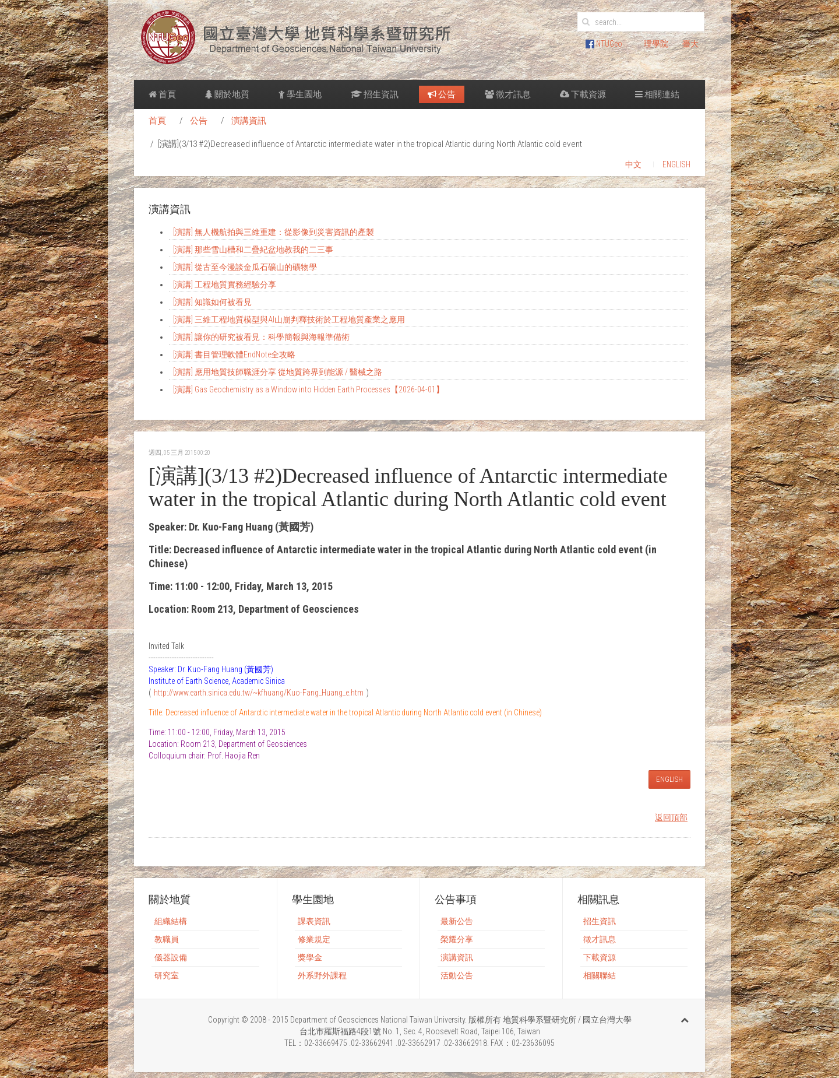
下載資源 (583, 94)
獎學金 (310, 957)
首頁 (162, 94)
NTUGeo (604, 43)
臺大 (690, 43)
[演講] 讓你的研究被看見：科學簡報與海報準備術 (261, 337)
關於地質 (227, 94)
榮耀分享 (456, 939)
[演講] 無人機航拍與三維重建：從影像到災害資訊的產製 (273, 232)
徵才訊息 (508, 94)
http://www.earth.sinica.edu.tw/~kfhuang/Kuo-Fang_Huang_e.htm (259, 692)
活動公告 (456, 975)
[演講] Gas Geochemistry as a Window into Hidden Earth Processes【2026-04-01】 (308, 389)
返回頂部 (671, 817)
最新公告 (456, 921)
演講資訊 (248, 120)
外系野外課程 (322, 975)
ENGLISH (676, 164)
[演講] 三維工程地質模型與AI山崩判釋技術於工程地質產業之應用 (289, 319)
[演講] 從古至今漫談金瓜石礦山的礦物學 (245, 267)
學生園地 (300, 94)
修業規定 (314, 939)
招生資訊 (375, 94)
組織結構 (170, 921)
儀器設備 (170, 957)
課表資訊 (314, 921)
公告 (442, 94)
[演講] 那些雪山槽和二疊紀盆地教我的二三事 (253, 249)
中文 (633, 164)
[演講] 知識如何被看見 (212, 302)
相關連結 (657, 94)
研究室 (166, 975)
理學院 (656, 43)
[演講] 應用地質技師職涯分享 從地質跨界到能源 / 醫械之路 (277, 372)
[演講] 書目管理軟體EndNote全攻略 (234, 354)
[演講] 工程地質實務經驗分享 (224, 284)
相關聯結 (599, 975)
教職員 (166, 939)
